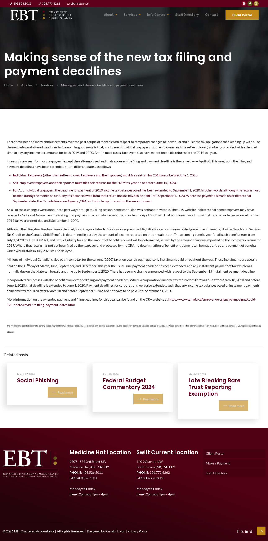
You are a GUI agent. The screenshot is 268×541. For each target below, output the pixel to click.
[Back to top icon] (261, 531)
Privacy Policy (138, 531)
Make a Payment (218, 463)
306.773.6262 (51, 3)
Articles (26, 85)
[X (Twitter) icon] (242, 531)
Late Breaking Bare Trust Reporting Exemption (214, 387)
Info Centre (162, 15)
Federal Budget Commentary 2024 (129, 384)
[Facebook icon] (237, 531)
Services (137, 15)
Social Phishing (38, 380)
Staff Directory (189, 15)
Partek (110, 531)
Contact (212, 15)
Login (121, 531)
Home (8, 85)
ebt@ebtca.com (80, 3)
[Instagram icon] (251, 531)
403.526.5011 (22, 3)
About (116, 15)
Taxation (46, 85)
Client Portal (215, 453)
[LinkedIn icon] (246, 531)
